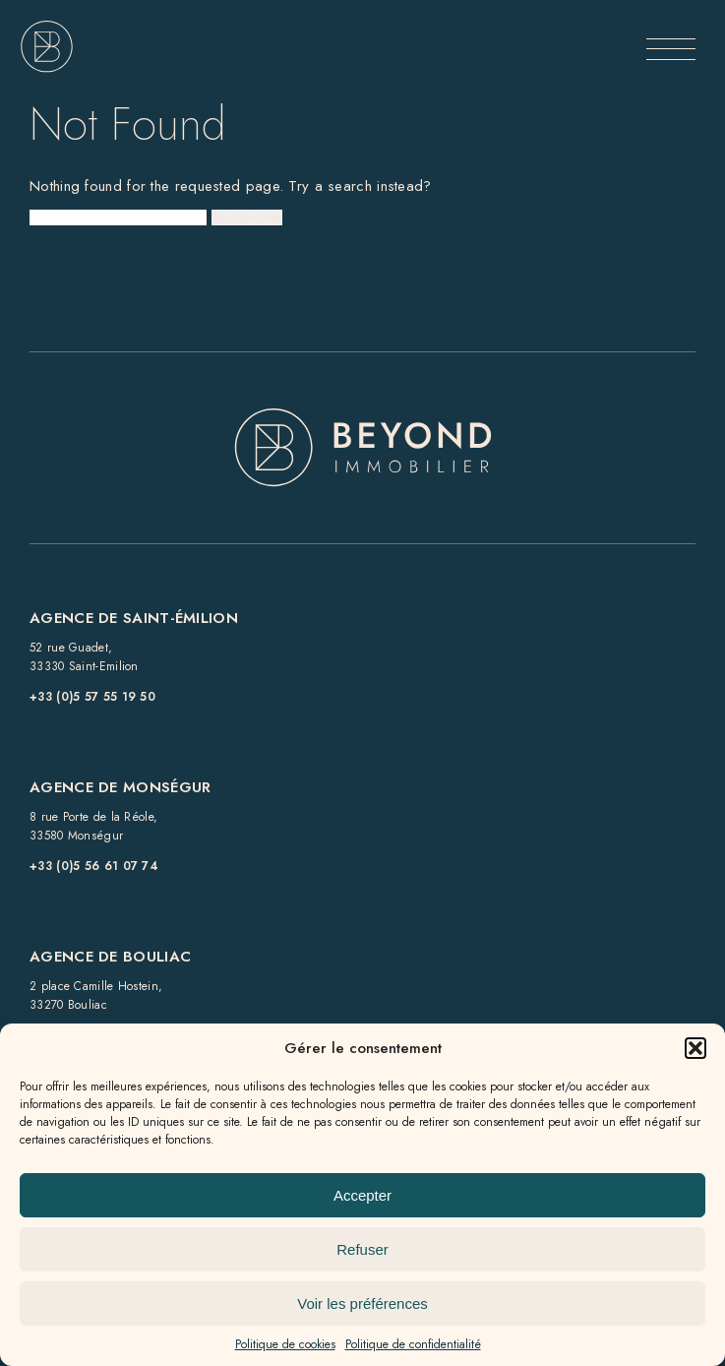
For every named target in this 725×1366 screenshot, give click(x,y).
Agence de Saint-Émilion (134, 618)
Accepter (362, 1195)
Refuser (362, 1249)
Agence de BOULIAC (110, 956)
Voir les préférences (362, 1303)
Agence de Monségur (120, 787)
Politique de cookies (285, 1344)
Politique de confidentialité (413, 1344)
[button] (695, 1048)
